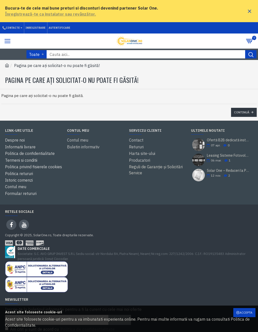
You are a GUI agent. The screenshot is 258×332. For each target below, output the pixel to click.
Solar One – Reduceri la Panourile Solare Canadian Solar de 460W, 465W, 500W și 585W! (228, 171)
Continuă (241, 112)
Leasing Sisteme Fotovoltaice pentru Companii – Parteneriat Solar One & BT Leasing (228, 155)
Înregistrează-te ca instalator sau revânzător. (50, 14)
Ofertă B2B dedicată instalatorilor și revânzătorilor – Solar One (228, 140)
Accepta (245, 312)
